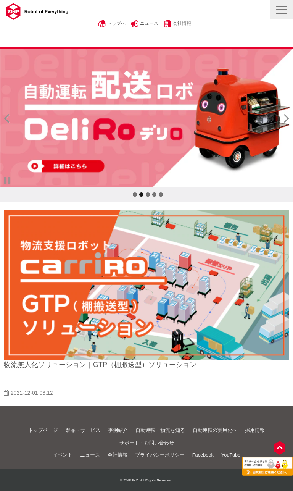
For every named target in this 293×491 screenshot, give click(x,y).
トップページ (43, 430)
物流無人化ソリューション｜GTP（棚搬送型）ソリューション (100, 364)
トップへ (116, 23)
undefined (11, 118)
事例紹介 (118, 430)
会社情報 (182, 23)
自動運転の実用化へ (215, 430)
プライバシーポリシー (160, 455)
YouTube (230, 455)
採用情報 (255, 430)
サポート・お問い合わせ (146, 443)
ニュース (149, 23)
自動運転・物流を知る (160, 430)
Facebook (203, 455)
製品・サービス (83, 430)
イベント (62, 455)
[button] (281, 9)
